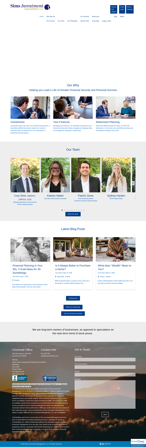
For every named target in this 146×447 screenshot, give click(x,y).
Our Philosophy (72, 21)
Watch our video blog (73, 307)
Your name (85, 356)
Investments (18, 122)
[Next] (132, 183)
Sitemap (15, 360)
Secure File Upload (113, 9)
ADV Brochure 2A (18, 371)
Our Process (51, 21)
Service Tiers (84, 21)
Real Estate (60, 276)
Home (42, 16)
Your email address (88, 364)
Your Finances (61, 122)
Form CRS (15, 367)
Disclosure (15, 364)
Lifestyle (108, 276)
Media (122, 16)
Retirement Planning (108, 122)
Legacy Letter (106, 21)
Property (67, 276)
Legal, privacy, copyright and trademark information (29, 362)
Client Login (122, 8)
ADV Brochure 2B (18, 374)
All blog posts (73, 298)
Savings (16, 280)
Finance (102, 276)
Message (85, 379)
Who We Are (51, 16)
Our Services (84, 16)
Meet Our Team (73, 214)
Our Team (61, 21)
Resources (95, 16)
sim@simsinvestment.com (49, 356)
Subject (84, 371)
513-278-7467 (45, 353)
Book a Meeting (129, 8)
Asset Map (95, 21)
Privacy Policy (16, 369)
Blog (115, 16)
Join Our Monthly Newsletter (73, 313)
